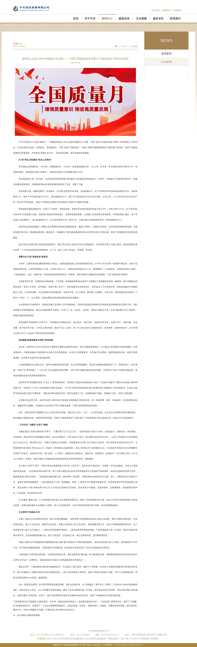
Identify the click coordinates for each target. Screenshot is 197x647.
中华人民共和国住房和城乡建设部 (68, 638)
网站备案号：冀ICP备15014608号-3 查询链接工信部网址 (134, 638)
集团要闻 (166, 53)
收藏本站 (167, 10)
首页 (75, 18)
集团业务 (124, 18)
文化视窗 (141, 18)
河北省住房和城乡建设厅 (96, 638)
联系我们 (175, 18)
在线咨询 (178, 10)
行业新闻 (134, 46)
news (166, 40)
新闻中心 (107, 18)
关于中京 (90, 18)
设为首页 (155, 10)
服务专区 (158, 18)
